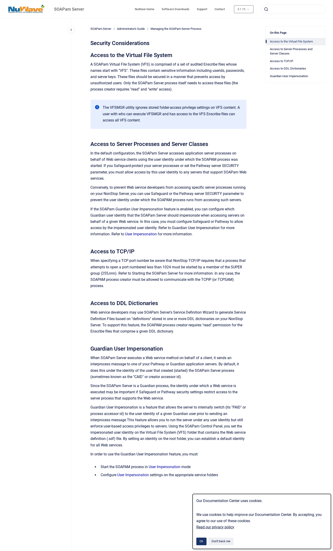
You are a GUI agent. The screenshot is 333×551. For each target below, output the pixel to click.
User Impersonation (141, 234)
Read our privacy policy (215, 527)
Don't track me (221, 541)
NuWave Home (144, 9)
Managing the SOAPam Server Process (176, 28)
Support (202, 9)
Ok (201, 541)
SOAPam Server (69, 9)
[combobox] (293, 9)
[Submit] (266, 9)
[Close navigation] (71, 29)
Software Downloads (175, 9)
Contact (220, 9)
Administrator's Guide (131, 28)
